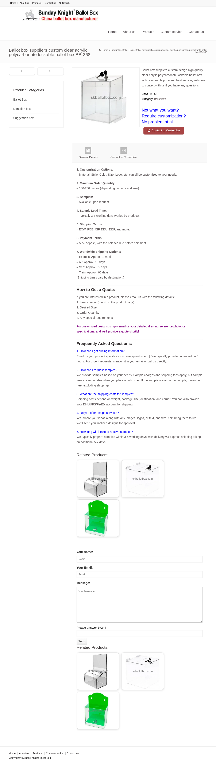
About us (24, 3)
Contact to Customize (166, 130)
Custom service (171, 32)
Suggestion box (23, 118)
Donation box (22, 108)
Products (36, 3)
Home (13, 3)
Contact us (50, 3)
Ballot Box (160, 99)
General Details (88, 153)
